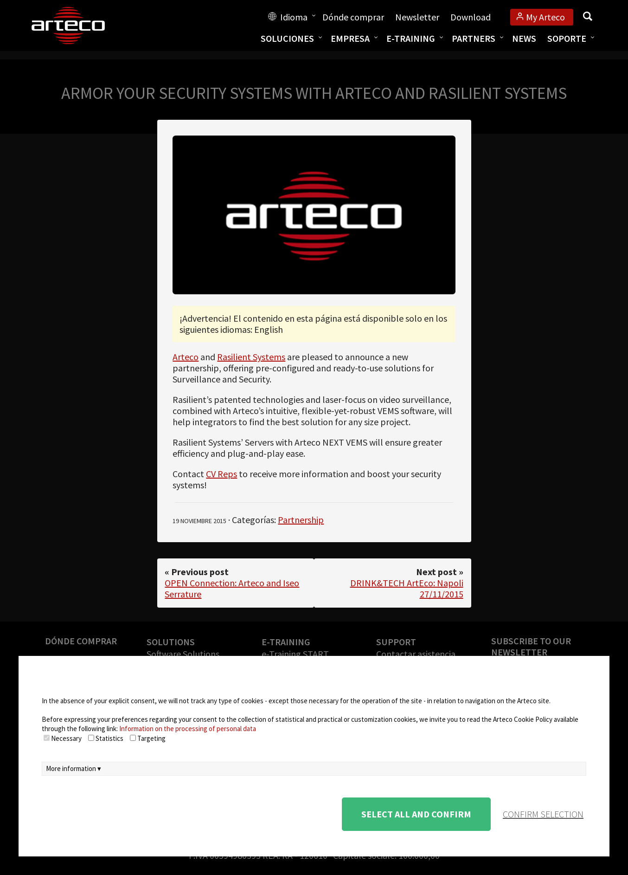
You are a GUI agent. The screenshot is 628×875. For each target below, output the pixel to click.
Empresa (350, 38)
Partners (473, 38)
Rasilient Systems (251, 357)
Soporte (566, 38)
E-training (410, 38)
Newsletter (417, 17)
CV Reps (221, 474)
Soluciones (287, 38)
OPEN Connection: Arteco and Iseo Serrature (232, 588)
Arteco (186, 357)
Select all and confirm (416, 814)
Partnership (301, 519)
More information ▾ (73, 768)
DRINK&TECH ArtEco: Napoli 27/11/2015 (406, 588)
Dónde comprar (353, 17)
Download (470, 17)
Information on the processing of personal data (187, 728)
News (524, 38)
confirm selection (543, 814)
